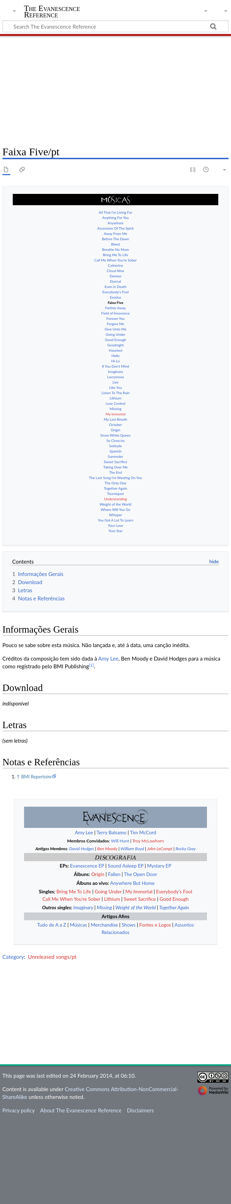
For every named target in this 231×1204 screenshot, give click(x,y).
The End (115, 467)
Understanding (115, 493)
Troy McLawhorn (148, 925)
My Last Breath (115, 414)
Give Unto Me (115, 324)
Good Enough (115, 334)
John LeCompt (160, 932)
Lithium (115, 393)
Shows (128, 1009)
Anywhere (115, 217)
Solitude (115, 440)
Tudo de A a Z (51, 1009)
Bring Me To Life (115, 249)
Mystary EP (159, 950)
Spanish (116, 446)
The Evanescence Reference (52, 11)
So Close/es (115, 435)
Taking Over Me (115, 462)
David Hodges (81, 932)
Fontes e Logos (155, 1009)
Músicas (78, 1009)
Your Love (115, 520)
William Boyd (132, 932)
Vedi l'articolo (128, 598)
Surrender (115, 451)
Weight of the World (116, 499)
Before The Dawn (115, 233)
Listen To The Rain (116, 387)
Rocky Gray (185, 932)
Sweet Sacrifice (115, 456)
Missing (115, 403)
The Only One (115, 478)
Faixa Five (115, 297)
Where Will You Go (116, 504)
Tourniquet (115, 488)
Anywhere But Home (132, 967)
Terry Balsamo (111, 917)
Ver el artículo (137, 571)
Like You (115, 382)
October (115, 419)
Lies (115, 377)
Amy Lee (108, 742)
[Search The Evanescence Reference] (115, 26)
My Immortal (115, 409)
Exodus (115, 292)
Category (13, 1040)
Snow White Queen (115, 430)
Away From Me (115, 228)
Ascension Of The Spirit (115, 223)
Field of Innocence (115, 308)
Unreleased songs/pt (52, 1040)
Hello (115, 350)
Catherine (115, 260)
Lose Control (115, 398)
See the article (124, 558)
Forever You (115, 313)
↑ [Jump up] (18, 861)
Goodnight (115, 340)
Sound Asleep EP (126, 950)
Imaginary (115, 366)
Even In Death (116, 281)
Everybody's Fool (115, 286)
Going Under (116, 329)
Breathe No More (115, 244)
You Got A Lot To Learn (115, 515)
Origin (115, 424)
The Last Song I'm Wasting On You (115, 472)
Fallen (114, 958)
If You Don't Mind (115, 361)
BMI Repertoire (36, 861)
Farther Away (115, 302)
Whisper (115, 509)
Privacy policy (18, 1194)
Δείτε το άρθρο (169, 585)
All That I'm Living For (115, 207)
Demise (115, 271)
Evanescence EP (87, 950)
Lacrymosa (115, 371)
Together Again (115, 483)
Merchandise (104, 1009)
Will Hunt (120, 925)
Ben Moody (107, 932)
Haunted (115, 345)
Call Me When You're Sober (115, 255)
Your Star (116, 525)
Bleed (115, 239)
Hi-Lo (115, 355)
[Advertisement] (115, 88)
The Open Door (140, 958)
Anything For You (115, 212)
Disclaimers (140, 1194)
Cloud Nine (115, 265)
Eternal (115, 276)
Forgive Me (115, 318)
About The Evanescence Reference (80, 1194)
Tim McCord (143, 917)
